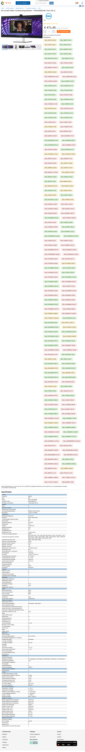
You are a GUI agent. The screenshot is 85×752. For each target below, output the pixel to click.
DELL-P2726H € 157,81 (69, 286)
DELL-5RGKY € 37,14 (67, 58)
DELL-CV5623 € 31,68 (50, 126)
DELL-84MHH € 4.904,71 (51, 67)
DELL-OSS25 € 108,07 (50, 195)
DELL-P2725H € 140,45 (68, 272)
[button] (41, 14)
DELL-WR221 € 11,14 (50, 473)
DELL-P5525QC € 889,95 (51, 313)
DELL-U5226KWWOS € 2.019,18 (71, 441)
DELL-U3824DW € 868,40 (68, 427)
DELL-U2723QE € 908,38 (68, 404)
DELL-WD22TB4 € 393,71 (51, 459)
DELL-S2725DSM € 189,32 (69, 331)
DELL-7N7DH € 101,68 (66, 63)
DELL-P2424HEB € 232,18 (51, 218)
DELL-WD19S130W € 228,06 (70, 450)
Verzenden (5, 739)
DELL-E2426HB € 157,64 (68, 145)
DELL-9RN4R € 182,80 (50, 72)
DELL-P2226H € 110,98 (51, 204)
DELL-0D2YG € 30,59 (50, 40)
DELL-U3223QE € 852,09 (68, 413)
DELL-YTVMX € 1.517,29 (68, 477)
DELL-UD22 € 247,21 (50, 445)
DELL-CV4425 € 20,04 (50, 117)
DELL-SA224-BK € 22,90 (68, 354)
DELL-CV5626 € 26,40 (66, 126)
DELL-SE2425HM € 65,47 (51, 372)
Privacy (59, 734)
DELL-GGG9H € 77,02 (66, 158)
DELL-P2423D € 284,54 (51, 213)
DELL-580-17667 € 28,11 (51, 58)
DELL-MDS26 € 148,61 (67, 177)
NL (80, 6)
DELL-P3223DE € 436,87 (51, 295)
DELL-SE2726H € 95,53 (68, 382)
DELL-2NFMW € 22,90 (65, 49)
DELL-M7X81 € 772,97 (66, 167)
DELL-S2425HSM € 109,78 (51, 327)
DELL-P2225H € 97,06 (67, 199)
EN (83, 6)
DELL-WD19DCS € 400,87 (51, 450)
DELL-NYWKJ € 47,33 (50, 190)
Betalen (4, 737)
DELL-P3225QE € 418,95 (68, 300)
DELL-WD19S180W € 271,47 (52, 454)
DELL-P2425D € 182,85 (66, 222)
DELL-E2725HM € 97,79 (67, 149)
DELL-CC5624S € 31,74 (67, 85)
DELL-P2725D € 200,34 (69, 268)
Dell (39, 8)
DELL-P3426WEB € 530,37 (69, 304)
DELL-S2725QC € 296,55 (69, 336)
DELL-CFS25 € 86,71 (50, 95)
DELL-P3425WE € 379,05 (51, 304)
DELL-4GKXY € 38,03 (50, 54)
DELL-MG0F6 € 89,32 (65, 181)
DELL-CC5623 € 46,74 (50, 85)
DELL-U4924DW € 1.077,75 (69, 436)
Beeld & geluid (10, 8)
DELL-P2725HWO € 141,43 (69, 277)
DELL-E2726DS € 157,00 (51, 154)
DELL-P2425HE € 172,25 (67, 231)
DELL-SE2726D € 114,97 (51, 382)
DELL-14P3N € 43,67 (65, 44)
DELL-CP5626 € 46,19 (67, 104)
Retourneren (5, 745)
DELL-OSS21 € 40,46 (66, 190)
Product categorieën (35, 734)
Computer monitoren (31, 8)
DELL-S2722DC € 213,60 (69, 327)
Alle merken (33, 737)
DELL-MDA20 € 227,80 (68, 172)
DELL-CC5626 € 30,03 (50, 90)
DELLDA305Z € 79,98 (67, 482)
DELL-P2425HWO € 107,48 (71, 236)
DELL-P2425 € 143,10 (50, 222)
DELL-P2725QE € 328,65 (51, 281)
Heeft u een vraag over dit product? (52, 35)
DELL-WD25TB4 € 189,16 (51, 464)
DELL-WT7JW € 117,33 (66, 473)
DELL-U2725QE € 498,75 (51, 413)
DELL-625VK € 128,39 (50, 63)
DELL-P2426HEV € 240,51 (69, 249)
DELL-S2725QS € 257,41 (51, 341)
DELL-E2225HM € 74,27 (67, 136)
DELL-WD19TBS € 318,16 (70, 454)
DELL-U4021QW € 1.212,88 (52, 432)
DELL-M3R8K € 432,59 (50, 167)
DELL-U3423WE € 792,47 (68, 423)
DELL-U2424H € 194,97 (68, 395)
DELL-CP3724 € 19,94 (50, 99)
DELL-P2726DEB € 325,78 (68, 281)
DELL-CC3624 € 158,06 (51, 81)
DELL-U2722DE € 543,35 (51, 404)
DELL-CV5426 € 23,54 (65, 122)
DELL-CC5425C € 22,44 (67, 81)
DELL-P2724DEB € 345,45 (51, 268)
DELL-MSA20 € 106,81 (67, 186)
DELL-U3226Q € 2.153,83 (51, 423)
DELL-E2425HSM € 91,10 (51, 145)
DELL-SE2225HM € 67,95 (51, 368)
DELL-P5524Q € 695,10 (69, 309)
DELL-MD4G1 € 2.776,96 (51, 172)
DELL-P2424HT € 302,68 (69, 218)
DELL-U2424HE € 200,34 (51, 400)
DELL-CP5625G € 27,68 (51, 104)
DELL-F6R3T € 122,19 (50, 158)
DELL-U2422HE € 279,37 (51, 395)
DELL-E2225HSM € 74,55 (51, 140)
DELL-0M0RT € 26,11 (65, 40)
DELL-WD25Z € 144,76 (50, 468)
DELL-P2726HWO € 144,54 (69, 290)
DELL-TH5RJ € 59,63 (66, 386)
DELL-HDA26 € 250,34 (50, 163)
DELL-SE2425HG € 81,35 (68, 368)
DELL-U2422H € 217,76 (67, 391)
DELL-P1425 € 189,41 (66, 195)
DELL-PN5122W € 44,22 (69, 318)
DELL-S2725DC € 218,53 (51, 331)
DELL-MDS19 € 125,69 (50, 177)
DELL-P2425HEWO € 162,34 (52, 236)
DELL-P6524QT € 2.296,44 (69, 313)
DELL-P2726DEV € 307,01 (51, 286)
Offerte (4, 747)
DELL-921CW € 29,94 (67, 67)
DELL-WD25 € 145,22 (67, 459)
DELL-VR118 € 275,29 (65, 445)
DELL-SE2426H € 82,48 (68, 372)
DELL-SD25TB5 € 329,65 (68, 363)
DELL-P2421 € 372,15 (66, 204)
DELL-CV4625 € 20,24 (66, 117)
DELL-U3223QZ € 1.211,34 (51, 418)
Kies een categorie (23, 3)
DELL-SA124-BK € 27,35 (51, 354)
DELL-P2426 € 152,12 (50, 240)
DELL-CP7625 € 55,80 (50, 113)
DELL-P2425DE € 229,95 (51, 227)
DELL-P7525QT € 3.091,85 (51, 318)
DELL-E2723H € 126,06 (51, 149)
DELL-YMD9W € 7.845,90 (51, 477)
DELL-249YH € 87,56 (50, 49)
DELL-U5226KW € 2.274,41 (52, 441)
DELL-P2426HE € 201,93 (67, 245)
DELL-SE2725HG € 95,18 (51, 377)
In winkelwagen (63, 31)
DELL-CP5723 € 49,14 (50, 108)
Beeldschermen (20, 8)
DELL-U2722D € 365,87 (68, 400)
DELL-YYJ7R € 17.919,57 (51, 482)
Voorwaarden (60, 739)
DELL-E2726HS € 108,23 (68, 154)
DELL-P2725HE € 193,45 (51, 277)
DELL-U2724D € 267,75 (51, 409)
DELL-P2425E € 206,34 (68, 227)
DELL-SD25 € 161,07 (66, 359)
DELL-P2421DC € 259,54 (51, 208)
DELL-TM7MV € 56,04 (50, 391)
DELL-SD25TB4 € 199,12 (51, 363)
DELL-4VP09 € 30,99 (65, 54)
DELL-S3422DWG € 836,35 (52, 350)
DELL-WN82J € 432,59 (67, 468)
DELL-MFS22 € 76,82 (50, 181)
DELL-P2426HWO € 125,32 (71, 254)
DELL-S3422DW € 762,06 (68, 345)
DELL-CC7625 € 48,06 (66, 90)
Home (2, 8)
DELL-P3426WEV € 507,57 (51, 309)
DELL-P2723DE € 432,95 (51, 263)
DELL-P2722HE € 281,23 (51, 259)
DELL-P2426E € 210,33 (66, 240)
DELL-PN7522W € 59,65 (51, 322)
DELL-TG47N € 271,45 (50, 386)
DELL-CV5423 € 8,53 (50, 122)
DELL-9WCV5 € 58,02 (66, 72)
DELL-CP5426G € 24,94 (67, 99)
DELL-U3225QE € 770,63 (69, 418)
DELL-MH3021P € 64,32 (51, 186)
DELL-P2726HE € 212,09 (51, 290)
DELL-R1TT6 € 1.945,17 (68, 322)
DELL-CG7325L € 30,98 (66, 95)
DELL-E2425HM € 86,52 (68, 140)
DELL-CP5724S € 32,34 (67, 108)
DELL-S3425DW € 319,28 (69, 350)
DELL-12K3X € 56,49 (50, 44)
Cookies (59, 737)
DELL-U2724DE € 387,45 (67, 409)
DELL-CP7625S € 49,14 (67, 113)
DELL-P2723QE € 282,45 (68, 263)
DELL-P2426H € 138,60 (51, 245)
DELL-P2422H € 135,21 (68, 208)
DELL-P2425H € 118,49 (51, 231)
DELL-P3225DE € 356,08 (51, 300)
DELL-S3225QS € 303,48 (51, 345)
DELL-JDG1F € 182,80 (66, 163)
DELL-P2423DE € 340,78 (67, 213)
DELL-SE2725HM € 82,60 (68, 377)
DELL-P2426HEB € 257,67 (51, 249)
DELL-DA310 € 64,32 (50, 131)
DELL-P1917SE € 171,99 (51, 199)
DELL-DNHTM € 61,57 (65, 131)
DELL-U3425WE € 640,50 (51, 427)
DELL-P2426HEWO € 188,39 (52, 254)
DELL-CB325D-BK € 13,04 (51, 76)
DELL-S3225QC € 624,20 (68, 341)
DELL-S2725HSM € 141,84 (51, 336)
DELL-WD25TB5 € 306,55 (68, 464)
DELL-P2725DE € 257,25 (51, 272)
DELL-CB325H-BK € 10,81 (69, 76)
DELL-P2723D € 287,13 (68, 259)
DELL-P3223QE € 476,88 (68, 295)
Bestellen (4, 734)
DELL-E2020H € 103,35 (51, 136)
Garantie (4, 742)
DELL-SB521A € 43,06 (50, 359)
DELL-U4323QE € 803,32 (51, 436)
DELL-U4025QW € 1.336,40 (70, 432)
